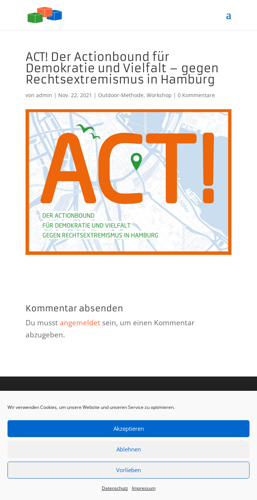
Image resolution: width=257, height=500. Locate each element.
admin (44, 95)
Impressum (144, 488)
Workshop (159, 95)
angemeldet (80, 323)
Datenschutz (115, 488)
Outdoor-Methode (121, 95)
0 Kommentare (196, 95)
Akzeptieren (128, 428)
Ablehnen (128, 449)
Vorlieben (128, 470)
